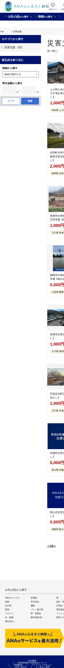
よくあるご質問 (42, 667)
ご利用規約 (17, 665)
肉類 (7, 602)
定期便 (34, 598)
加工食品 (35, 602)
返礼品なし (10, 621)
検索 (30, 101)
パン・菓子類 (37, 609)
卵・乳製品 (36, 613)
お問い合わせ (21, 667)
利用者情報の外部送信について (32, 663)
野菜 (7, 609)
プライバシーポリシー (41, 665)
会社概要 (32, 661)
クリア (11, 101)
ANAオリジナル (12, 598)
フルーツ (9, 613)
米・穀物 (9, 617)
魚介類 (8, 605)
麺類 (33, 605)
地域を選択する (12, 74)
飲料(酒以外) (36, 617)
